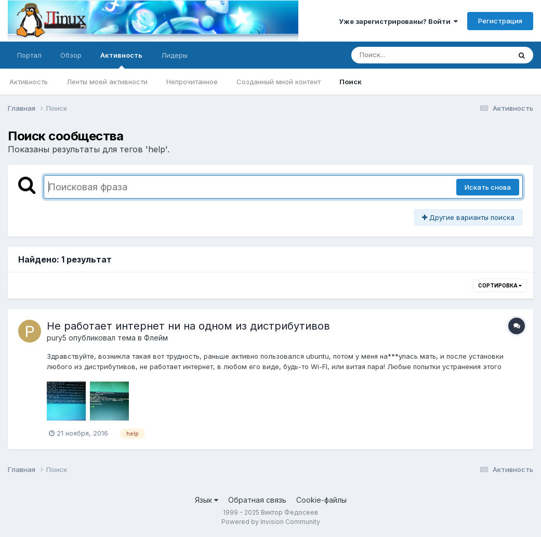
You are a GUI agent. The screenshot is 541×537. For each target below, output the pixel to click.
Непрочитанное (192, 81)
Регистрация (500, 21)
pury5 (57, 337)
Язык (206, 499)
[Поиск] (411, 55)
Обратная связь (257, 499)
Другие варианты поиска (468, 217)
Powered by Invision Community (270, 522)
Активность (121, 60)
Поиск (350, 81)
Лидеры (174, 55)
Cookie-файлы (321, 499)
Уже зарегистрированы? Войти (398, 21)
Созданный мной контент (278, 81)
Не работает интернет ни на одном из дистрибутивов (188, 326)
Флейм (156, 337)
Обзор (71, 55)
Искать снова (488, 187)
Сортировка (500, 285)
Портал (29, 55)
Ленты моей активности (107, 81)
